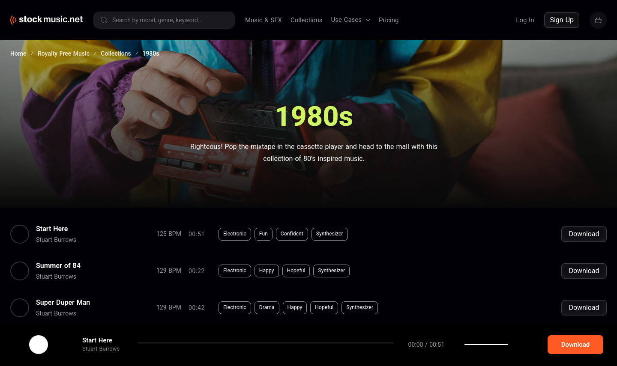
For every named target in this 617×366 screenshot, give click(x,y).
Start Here (52, 229)
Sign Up (562, 20)
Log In (525, 20)
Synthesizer (329, 234)
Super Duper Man (63, 302)
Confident (292, 234)
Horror (266, 344)
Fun (263, 234)
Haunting (327, 344)
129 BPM (168, 270)
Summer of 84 (58, 265)
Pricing (388, 20)
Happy (266, 271)
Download (584, 234)
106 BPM (168, 344)
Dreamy (296, 344)
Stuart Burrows (56, 240)
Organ (398, 344)
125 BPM (168, 233)
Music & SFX (263, 20)
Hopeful (296, 271)
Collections (307, 20)
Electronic (234, 234)
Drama (267, 307)
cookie (57, 343)
